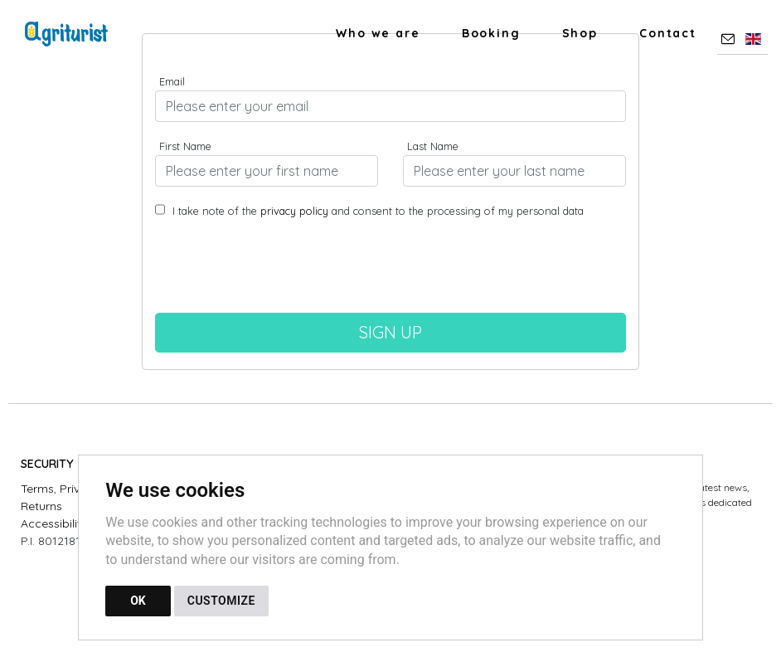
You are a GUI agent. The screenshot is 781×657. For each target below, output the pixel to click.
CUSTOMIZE (221, 600)
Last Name (432, 146)
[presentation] (390, 272)
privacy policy (294, 210)
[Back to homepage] (74, 34)
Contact (667, 33)
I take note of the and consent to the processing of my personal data (376, 210)
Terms (37, 488)
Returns (41, 506)
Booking (491, 33)
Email (172, 81)
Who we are (378, 33)
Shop (580, 33)
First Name (185, 146)
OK (138, 600)
